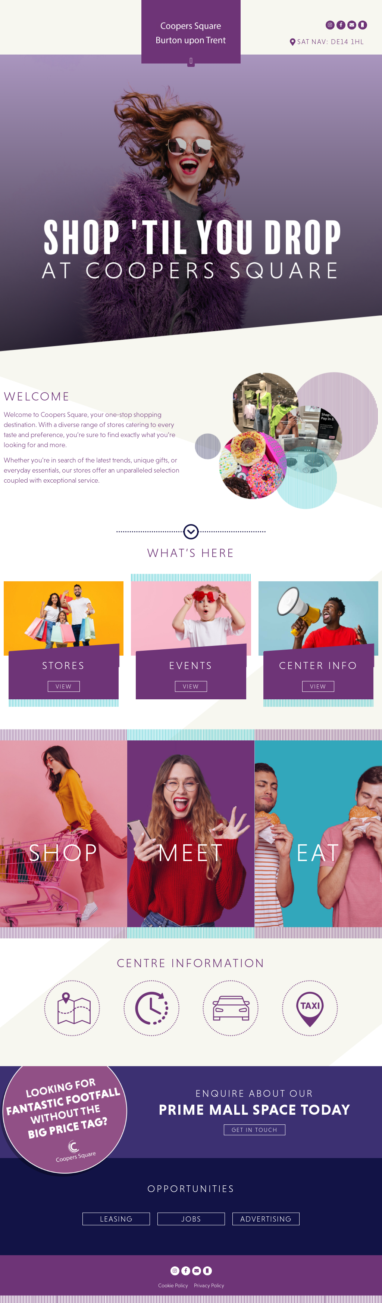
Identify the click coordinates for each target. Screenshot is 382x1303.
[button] (190, 61)
